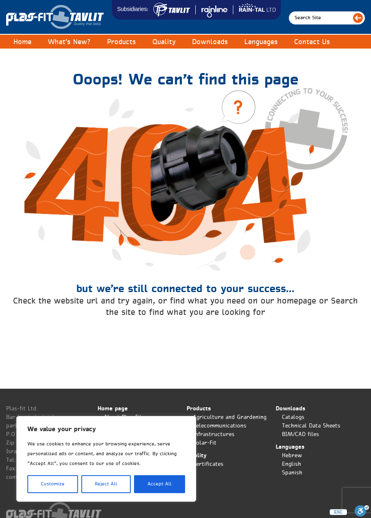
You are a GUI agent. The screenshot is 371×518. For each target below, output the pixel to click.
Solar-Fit (205, 443)
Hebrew (292, 456)
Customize (53, 484)
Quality (164, 42)
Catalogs (293, 417)
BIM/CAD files (300, 434)
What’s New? (69, 42)
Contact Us (312, 42)
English (291, 464)
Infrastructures (214, 434)
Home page (113, 409)
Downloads (210, 42)
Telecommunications (219, 426)
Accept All (160, 484)
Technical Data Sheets (311, 426)
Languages (261, 42)
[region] (106, 459)
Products (121, 42)
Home (22, 42)
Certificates (208, 464)
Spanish (292, 473)
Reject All (106, 484)
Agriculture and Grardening (229, 417)
